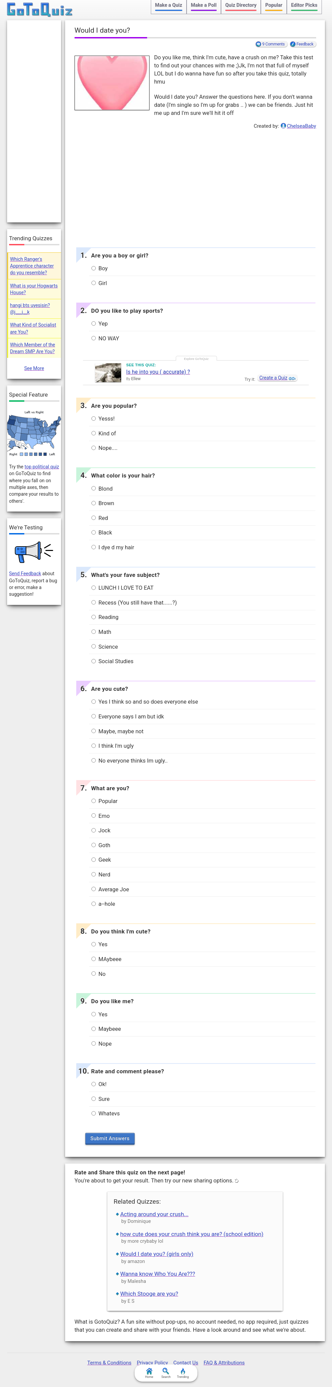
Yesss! (103, 418)
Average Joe (110, 889)
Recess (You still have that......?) (134, 602)
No (98, 974)
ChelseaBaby (301, 126)
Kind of (103, 433)
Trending (183, 1373)
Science (104, 647)
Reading (105, 617)
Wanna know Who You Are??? (157, 1273)
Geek (101, 860)
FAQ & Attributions (224, 1363)
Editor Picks (304, 5)
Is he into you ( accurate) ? (158, 372)
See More (34, 368)
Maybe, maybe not (117, 731)
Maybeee (106, 1029)
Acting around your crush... (154, 1214)
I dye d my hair (112, 547)
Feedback (305, 44)
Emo (100, 816)
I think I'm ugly (112, 746)
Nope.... (104, 448)
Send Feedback (25, 573)
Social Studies (112, 661)
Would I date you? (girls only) (156, 1254)
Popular (273, 5)
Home (149, 1373)
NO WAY (105, 338)
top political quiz (42, 466)
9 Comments (273, 44)
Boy (99, 268)
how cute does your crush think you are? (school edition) (191, 1234)
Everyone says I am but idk (127, 716)
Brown (102, 503)
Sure (100, 1099)
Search (166, 1373)
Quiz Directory (240, 5)
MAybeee (106, 959)
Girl (99, 283)
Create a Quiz (273, 377)
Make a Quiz (168, 5)
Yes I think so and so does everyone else (144, 702)
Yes (99, 944)
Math (101, 632)
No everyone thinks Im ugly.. (129, 761)
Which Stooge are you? (149, 1293)
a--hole (103, 904)
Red (99, 518)
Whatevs (105, 1113)
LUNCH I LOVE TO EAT (122, 588)
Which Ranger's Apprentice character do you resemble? (32, 266)
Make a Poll (204, 5)
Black (101, 532)
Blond (102, 489)
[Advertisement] (195, 187)
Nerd (100, 874)
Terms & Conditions (109, 1363)
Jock (101, 830)
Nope (101, 1044)
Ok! (99, 1084)
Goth (100, 845)
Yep (99, 323)
